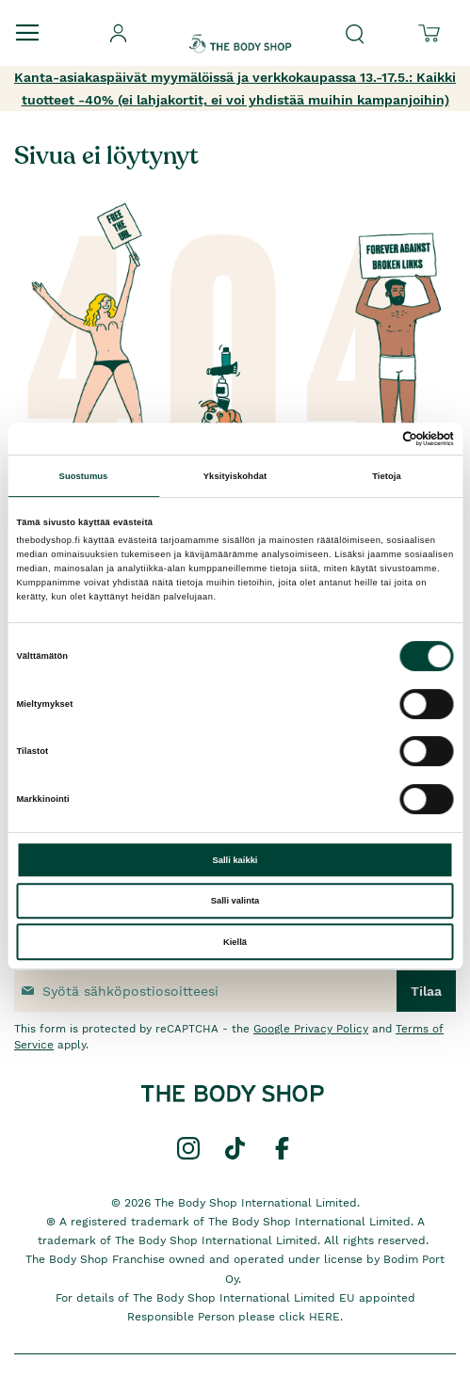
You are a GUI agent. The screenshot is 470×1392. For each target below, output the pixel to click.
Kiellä (235, 942)
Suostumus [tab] (83, 476)
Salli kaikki (235, 860)
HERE (324, 1316)
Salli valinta (235, 900)
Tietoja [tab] (386, 476)
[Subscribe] (426, 991)
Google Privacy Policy (310, 1028)
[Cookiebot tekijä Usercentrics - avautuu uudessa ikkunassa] (371, 438)
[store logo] (240, 27)
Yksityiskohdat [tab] (235, 476)
